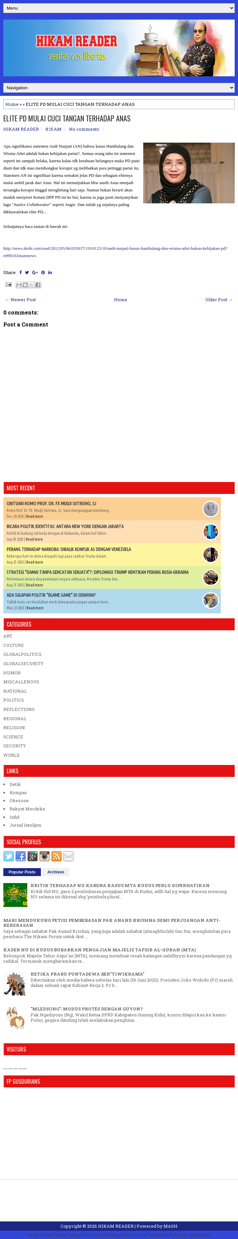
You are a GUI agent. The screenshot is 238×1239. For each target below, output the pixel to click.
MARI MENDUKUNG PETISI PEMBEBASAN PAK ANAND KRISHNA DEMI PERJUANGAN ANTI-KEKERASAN (111, 923)
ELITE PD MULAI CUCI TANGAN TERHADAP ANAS (67, 118)
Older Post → (219, 300)
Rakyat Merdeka (27, 809)
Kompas (18, 792)
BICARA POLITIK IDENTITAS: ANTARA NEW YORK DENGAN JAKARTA (65, 526)
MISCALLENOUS (21, 682)
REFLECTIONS (19, 709)
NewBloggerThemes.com (124, 1234)
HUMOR (12, 673)
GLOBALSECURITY (23, 663)
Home (12, 104)
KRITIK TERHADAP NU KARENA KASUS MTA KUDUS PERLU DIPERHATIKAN (120, 885)
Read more (34, 516)
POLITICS (13, 700)
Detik (15, 784)
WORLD (11, 755)
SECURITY (14, 746)
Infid (14, 817)
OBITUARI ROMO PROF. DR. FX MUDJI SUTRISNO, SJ (51, 503)
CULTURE (13, 645)
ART (7, 636)
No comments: (84, 129)
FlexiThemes (56, 1234)
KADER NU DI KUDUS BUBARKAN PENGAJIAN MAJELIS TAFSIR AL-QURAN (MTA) (99, 950)
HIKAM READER (116, 1226)
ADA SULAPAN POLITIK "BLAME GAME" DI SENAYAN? (51, 595)
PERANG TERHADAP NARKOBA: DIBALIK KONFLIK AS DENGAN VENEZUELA (69, 549)
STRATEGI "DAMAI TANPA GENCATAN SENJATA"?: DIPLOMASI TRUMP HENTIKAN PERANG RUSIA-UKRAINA (97, 572)
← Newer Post (20, 300)
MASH (171, 1226)
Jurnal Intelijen (25, 825)
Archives (56, 872)
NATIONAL (15, 691)
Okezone (19, 800)
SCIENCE (13, 737)
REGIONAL (15, 719)
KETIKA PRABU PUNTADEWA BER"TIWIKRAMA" (87, 974)
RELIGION (14, 727)
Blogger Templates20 (192, 1234)
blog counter (23, 1068)
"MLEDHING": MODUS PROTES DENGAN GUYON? (87, 1009)
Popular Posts (22, 872)
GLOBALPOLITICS (22, 654)
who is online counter (10, 1068)
